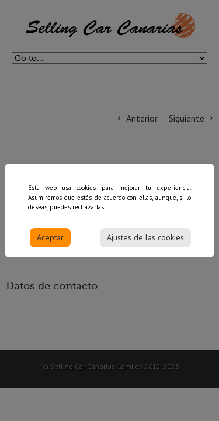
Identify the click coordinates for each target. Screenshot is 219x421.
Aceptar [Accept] (50, 241)
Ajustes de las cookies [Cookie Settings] (145, 241)
